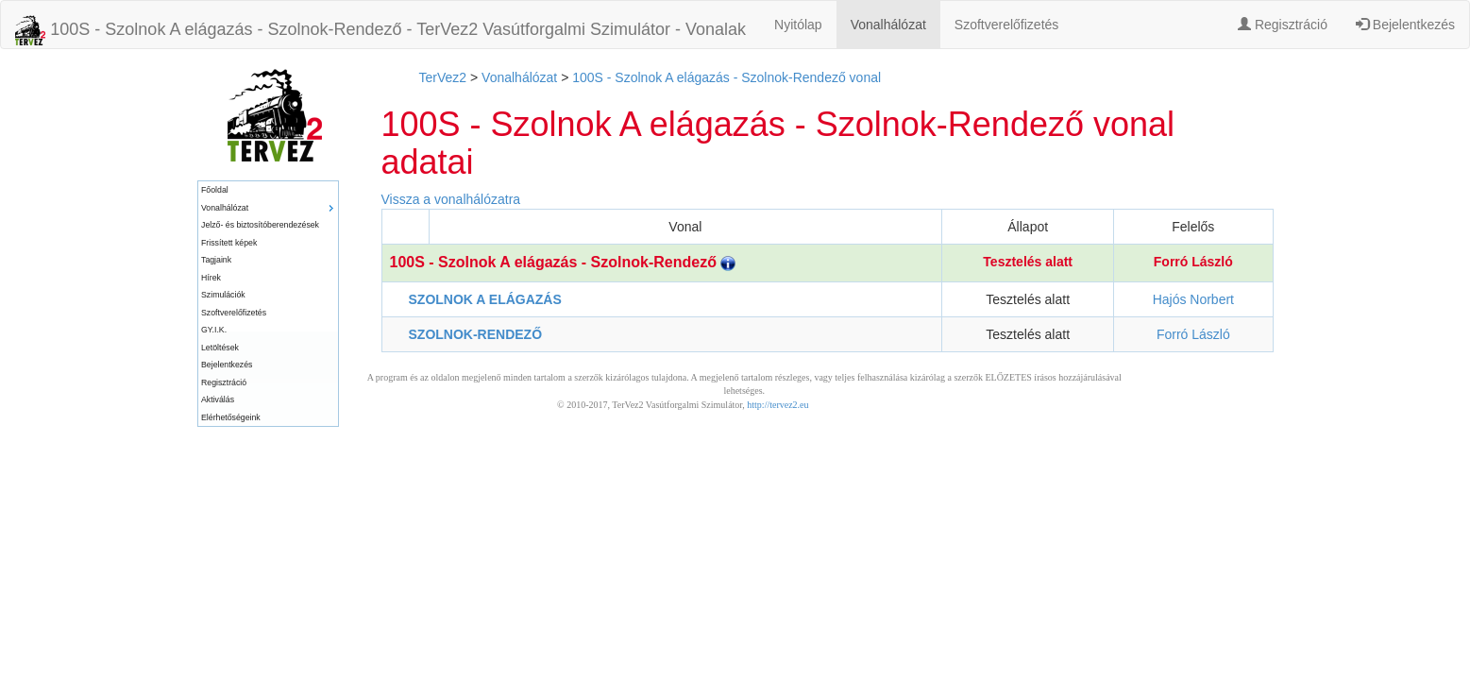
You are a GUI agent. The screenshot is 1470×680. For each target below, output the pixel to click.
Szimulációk (223, 294)
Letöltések (220, 347)
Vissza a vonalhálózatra (451, 199)
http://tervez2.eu (777, 405)
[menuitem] (268, 190)
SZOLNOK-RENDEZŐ (476, 334)
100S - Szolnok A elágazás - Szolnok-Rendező (563, 262)
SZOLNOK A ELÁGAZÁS (485, 299)
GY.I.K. (214, 329)
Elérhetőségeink (231, 417)
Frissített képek (229, 242)
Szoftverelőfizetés (1007, 24)
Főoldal (214, 190)
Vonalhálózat (888, 24)
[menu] (268, 303)
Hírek (211, 277)
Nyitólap (798, 24)
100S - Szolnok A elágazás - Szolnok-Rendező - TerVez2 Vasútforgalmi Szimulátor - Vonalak (380, 30)
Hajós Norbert (1193, 299)
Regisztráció (1282, 24)
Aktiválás (217, 399)
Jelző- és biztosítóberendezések (260, 225)
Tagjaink (216, 259)
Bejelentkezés (1405, 24)
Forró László (1193, 261)
